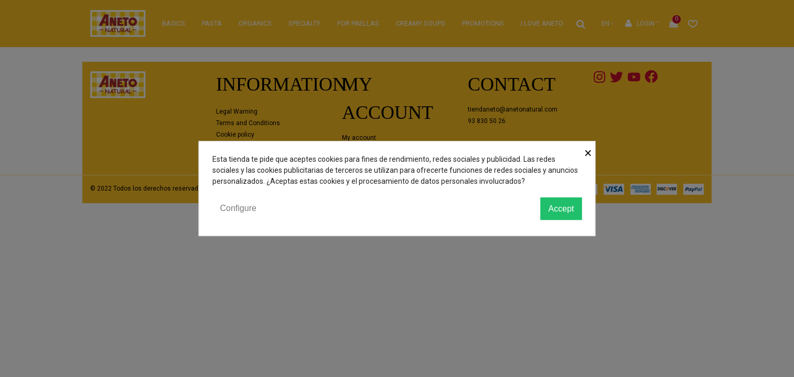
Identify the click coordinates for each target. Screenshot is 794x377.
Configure (238, 208)
